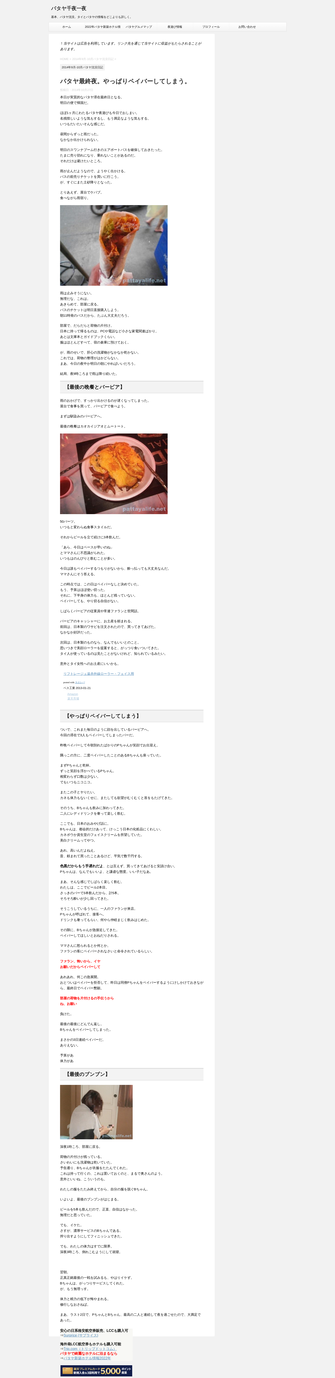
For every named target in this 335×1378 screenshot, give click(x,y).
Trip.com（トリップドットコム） (90, 1349)
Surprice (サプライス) (81, 1335)
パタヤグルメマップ (139, 26)
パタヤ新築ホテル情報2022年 (87, 1358)
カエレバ (80, 682)
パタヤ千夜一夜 (68, 8)
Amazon (72, 694)
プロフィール (211, 26)
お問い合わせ (247, 26)
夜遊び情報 (175, 26)
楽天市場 (73, 698)
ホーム (66, 26)
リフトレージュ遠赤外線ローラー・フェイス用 (98, 674)
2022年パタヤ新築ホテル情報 (103, 28)
